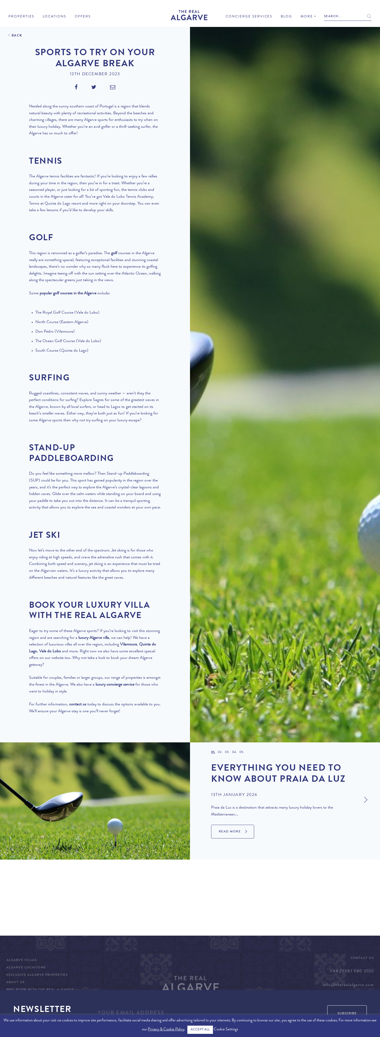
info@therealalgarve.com (348, 985)
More (307, 16)
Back (17, 35)
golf (114, 253)
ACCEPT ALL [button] (200, 1029)
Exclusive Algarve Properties (37, 975)
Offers (83, 16)
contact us (77, 705)
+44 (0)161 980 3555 (352, 971)
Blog (286, 16)
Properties (21, 16)
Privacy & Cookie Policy (166, 1030)
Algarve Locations (25, 967)
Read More (230, 831)
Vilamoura (128, 645)
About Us (15, 982)
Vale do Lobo (50, 651)
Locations (54, 16)
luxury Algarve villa (93, 638)
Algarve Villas (21, 960)
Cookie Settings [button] (226, 1030)
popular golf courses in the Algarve (68, 293)
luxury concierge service (115, 685)
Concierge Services (249, 16)
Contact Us (362, 958)
